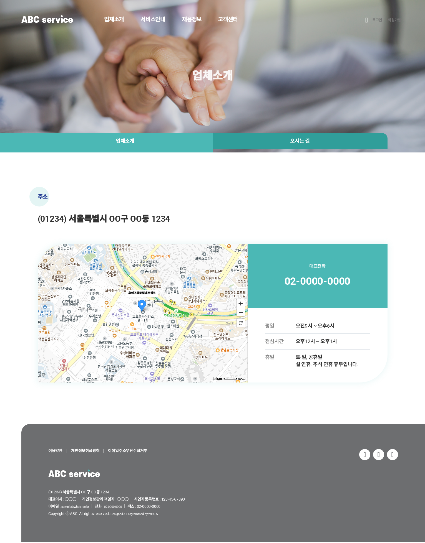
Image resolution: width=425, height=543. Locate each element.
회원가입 (392, 20)
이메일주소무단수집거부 (142, 451)
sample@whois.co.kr (78, 507)
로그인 (372, 20)
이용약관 (57, 451)
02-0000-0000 (317, 280)
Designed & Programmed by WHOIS (140, 514)
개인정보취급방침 (91, 451)
